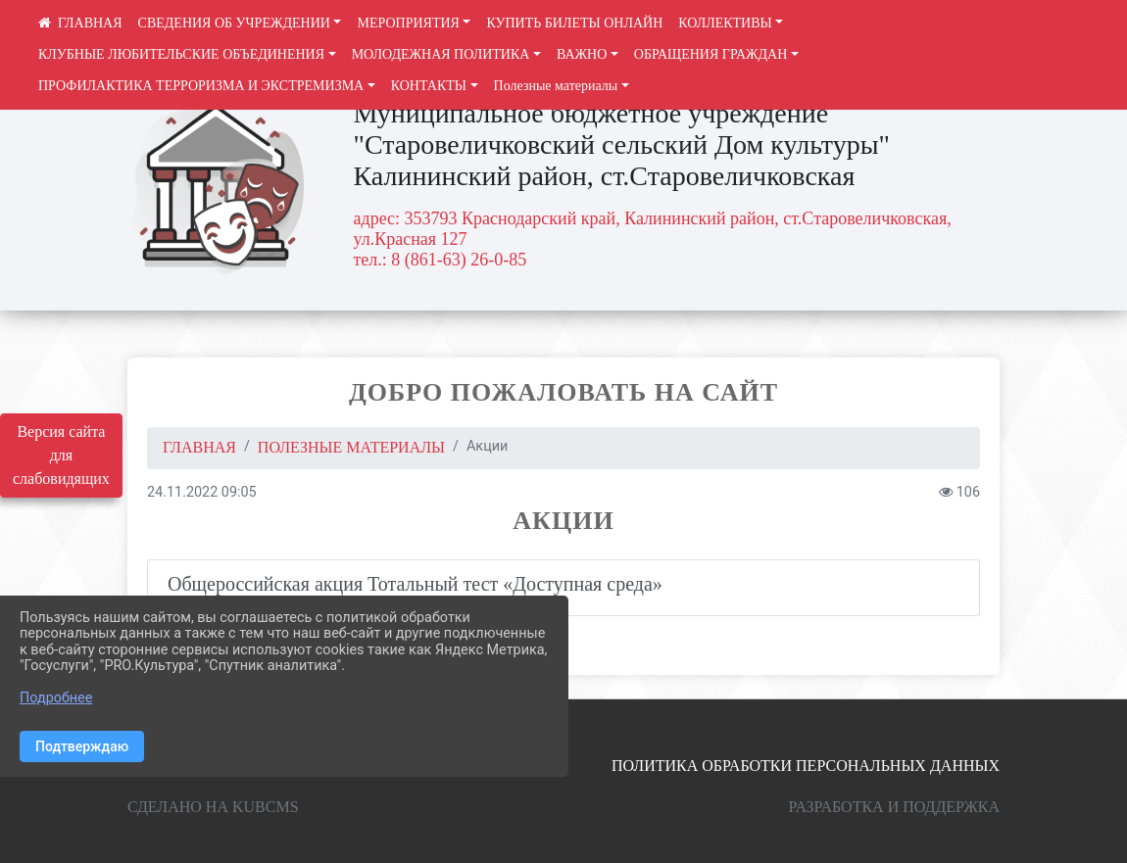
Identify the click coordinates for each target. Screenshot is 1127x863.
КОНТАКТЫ (428, 85)
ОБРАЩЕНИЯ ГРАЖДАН (711, 54)
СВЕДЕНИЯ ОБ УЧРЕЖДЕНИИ (234, 23)
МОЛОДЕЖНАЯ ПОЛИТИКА (441, 54)
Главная (199, 447)
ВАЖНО (582, 54)
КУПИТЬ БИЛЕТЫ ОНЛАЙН (574, 23)
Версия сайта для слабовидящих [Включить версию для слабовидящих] (61, 455)
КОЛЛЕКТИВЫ (725, 23)
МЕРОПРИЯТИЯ (408, 23)
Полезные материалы (556, 85)
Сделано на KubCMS (213, 806)
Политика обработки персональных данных (806, 765)
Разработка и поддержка (894, 806)
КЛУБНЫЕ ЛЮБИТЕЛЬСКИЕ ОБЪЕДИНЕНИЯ (181, 54)
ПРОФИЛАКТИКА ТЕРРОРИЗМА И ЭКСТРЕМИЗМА (201, 85)
